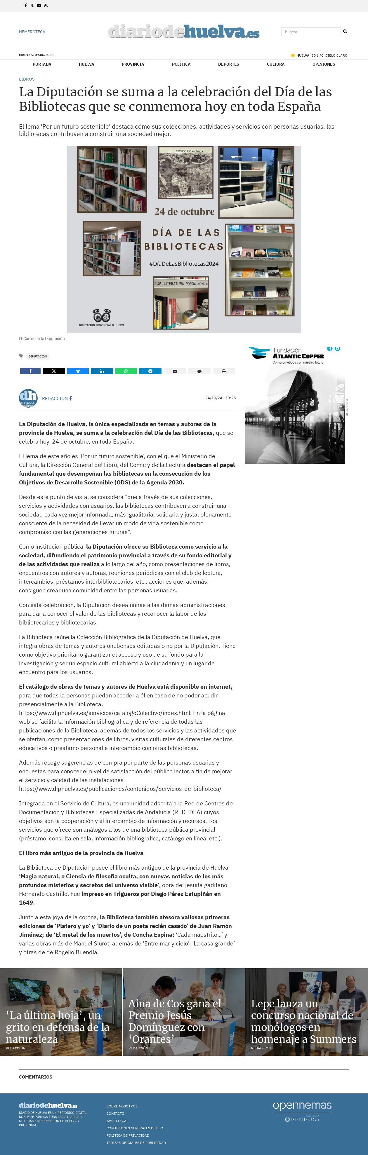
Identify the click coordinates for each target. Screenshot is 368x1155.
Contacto (115, 1113)
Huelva (86, 64)
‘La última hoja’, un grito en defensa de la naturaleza (58, 1027)
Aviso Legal (117, 1121)
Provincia (133, 64)
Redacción (55, 398)
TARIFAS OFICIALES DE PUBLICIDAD (136, 1142)
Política (181, 64)
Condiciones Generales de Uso (135, 1128)
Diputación (38, 356)
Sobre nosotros (122, 1106)
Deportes (228, 64)
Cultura (276, 64)
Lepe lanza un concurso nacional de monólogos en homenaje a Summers (304, 1022)
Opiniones (324, 64)
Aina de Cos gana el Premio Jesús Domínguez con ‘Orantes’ (175, 1022)
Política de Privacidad (128, 1135)
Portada (42, 64)
